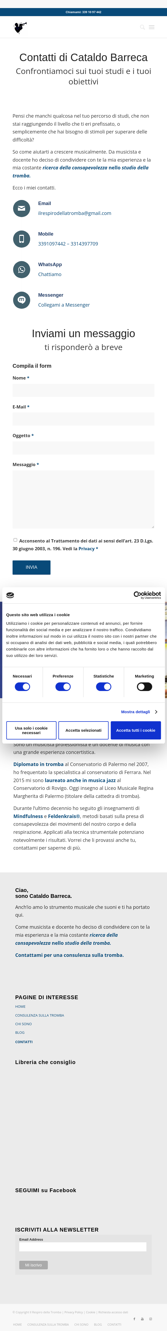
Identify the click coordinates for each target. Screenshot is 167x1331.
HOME (20, 1006)
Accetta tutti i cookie (136, 730)
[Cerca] (140, 27)
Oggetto (23, 435)
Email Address (31, 1239)
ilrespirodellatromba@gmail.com (74, 213)
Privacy (87, 548)
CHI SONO (23, 1023)
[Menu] (151, 27)
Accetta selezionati (83, 730)
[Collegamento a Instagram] (150, 1319)
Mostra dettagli (135, 711)
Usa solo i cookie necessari (31, 730)
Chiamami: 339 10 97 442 (83, 12)
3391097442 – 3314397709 (68, 243)
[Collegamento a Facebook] (134, 1319)
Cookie (91, 1312)
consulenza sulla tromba (93, 955)
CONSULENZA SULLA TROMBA (39, 1015)
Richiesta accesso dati (113, 1312)
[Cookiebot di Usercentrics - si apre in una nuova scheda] (137, 595)
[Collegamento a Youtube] (142, 1319)
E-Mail (21, 407)
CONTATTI (24, 1041)
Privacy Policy (73, 1312)
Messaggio (26, 464)
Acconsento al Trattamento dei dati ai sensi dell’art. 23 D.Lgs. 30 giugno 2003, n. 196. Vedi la (83, 545)
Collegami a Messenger (64, 305)
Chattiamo (49, 274)
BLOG (20, 1032)
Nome (21, 378)
